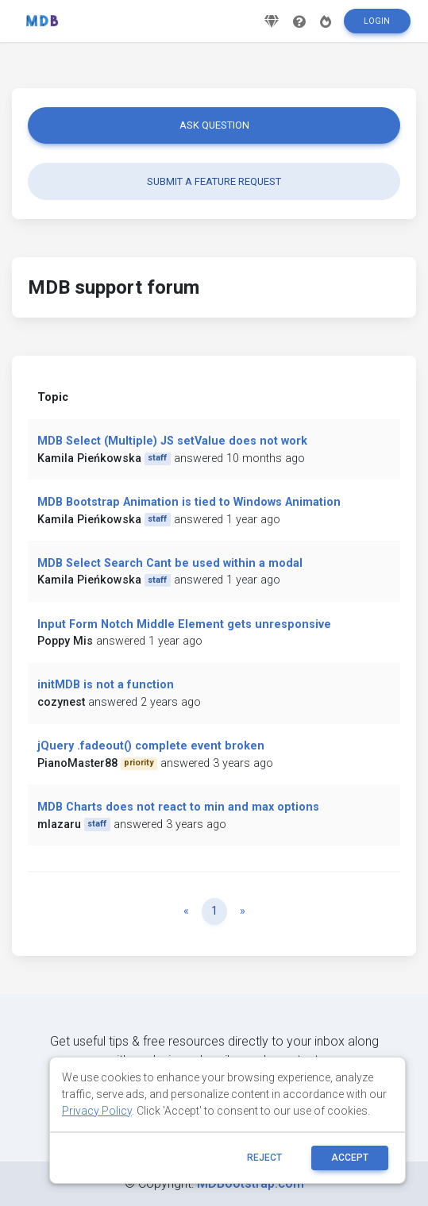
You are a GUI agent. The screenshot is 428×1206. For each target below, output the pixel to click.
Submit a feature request (214, 181)
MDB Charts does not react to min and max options (178, 807)
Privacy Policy (97, 1110)
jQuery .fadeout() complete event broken (150, 746)
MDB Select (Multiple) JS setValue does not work (172, 441)
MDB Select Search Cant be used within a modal (170, 563)
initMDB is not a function (105, 685)
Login (377, 21)
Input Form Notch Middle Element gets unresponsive (184, 624)
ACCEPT (349, 1157)
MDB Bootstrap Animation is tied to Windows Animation (189, 502)
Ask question (214, 125)
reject (264, 1157)
